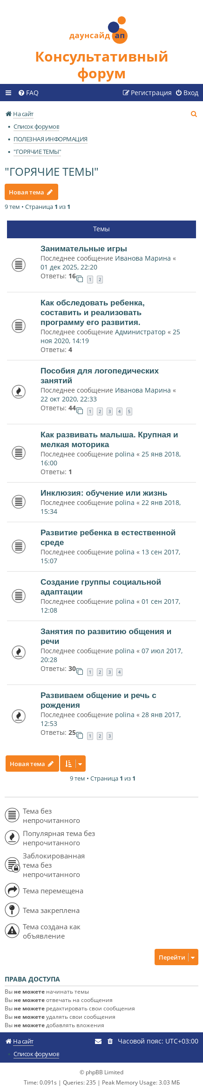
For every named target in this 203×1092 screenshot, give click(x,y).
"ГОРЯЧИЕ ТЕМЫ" (52, 171)
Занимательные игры (84, 248)
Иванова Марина (143, 258)
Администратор (140, 331)
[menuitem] (28, 93)
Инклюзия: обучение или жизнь (104, 493)
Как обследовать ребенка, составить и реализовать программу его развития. (93, 312)
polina (125, 453)
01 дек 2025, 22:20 (69, 267)
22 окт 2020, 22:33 (69, 398)
